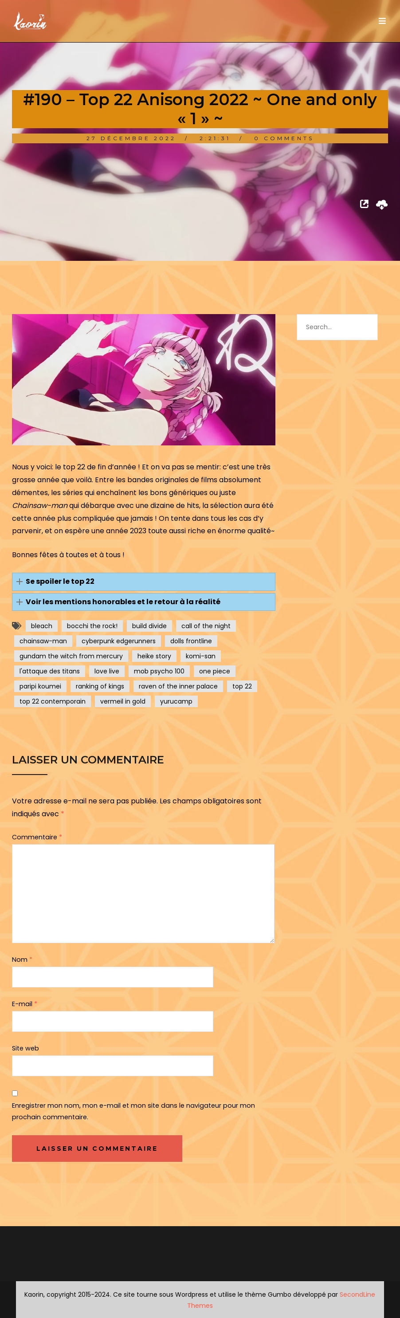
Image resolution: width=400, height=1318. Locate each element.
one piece (214, 671)
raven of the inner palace (178, 686)
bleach (41, 626)
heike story (154, 656)
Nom (22, 959)
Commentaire (37, 837)
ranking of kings (100, 686)
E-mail (24, 1003)
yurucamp (176, 701)
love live (106, 671)
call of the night (206, 626)
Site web (25, 1048)
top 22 (242, 686)
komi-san (201, 656)
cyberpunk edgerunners (119, 641)
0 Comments (284, 138)
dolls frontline (191, 641)
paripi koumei (40, 686)
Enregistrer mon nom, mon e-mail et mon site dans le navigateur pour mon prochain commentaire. (133, 1111)
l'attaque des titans (50, 671)
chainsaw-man (43, 641)
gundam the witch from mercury (71, 656)
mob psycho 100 (159, 671)
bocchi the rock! (92, 626)
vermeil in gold (122, 701)
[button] (143, 582)
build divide (149, 626)
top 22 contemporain (53, 701)
